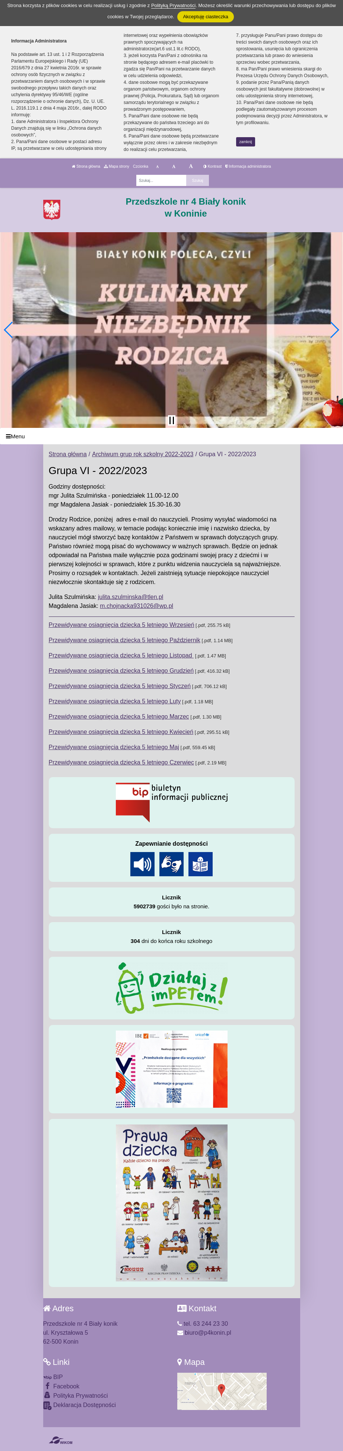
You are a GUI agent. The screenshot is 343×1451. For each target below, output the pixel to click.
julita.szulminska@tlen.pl (130, 597)
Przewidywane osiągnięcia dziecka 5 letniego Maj (114, 747)
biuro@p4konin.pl (204, 1332)
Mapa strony (116, 166)
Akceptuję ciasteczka (205, 16)
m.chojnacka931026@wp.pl (136, 606)
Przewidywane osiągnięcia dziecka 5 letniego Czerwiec (121, 762)
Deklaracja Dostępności (79, 1405)
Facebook (61, 1386)
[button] (9, 330)
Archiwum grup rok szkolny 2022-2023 (142, 454)
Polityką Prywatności (173, 5)
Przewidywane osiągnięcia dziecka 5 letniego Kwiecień (121, 732)
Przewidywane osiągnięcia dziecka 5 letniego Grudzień (121, 671)
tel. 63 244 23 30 (202, 1324)
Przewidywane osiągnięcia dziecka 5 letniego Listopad (121, 655)
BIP (53, 1377)
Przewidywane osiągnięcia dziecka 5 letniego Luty (115, 701)
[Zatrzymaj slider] (171, 420)
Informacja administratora (248, 166)
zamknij (245, 142)
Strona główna (86, 166)
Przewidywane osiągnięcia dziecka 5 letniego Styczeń (120, 686)
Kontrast (212, 166)
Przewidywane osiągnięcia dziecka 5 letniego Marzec (119, 716)
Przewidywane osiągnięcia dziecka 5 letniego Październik (124, 640)
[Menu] (171, 436)
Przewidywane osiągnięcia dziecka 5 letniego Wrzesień (121, 625)
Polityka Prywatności (75, 1395)
